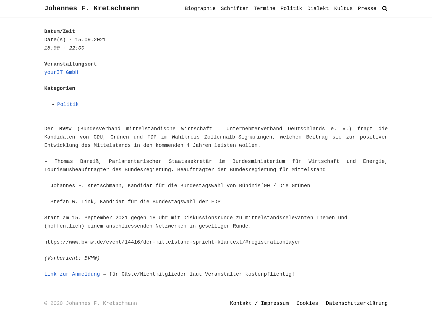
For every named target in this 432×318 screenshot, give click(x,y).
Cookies (307, 303)
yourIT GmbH (61, 72)
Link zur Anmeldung (72, 274)
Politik (68, 104)
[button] (384, 8)
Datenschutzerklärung (357, 303)
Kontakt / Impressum (259, 303)
